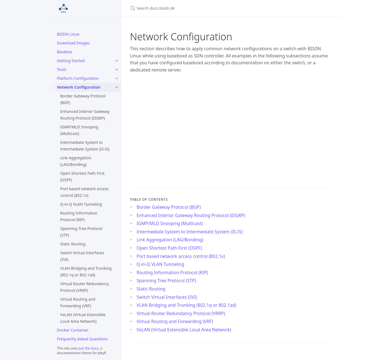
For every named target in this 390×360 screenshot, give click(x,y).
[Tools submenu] (116, 69)
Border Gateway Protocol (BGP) (83, 99)
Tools (61, 69)
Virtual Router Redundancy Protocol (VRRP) (84, 287)
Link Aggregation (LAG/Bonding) (76, 161)
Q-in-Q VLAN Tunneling (81, 204)
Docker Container (73, 330)
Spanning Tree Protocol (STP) (81, 232)
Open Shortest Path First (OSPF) (82, 176)
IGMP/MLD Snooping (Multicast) (79, 130)
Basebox (64, 51)
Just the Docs (88, 348)
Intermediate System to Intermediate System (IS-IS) (85, 146)
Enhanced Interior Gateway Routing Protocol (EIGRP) (85, 115)
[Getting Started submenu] (116, 60)
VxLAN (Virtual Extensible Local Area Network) (83, 318)
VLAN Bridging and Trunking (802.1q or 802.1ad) (86, 271)
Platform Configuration (78, 78)
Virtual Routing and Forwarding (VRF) (77, 302)
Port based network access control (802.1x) (84, 192)
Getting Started (71, 60)
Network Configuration (79, 87)
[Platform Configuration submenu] (116, 78)
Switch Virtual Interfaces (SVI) (82, 256)
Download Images (73, 43)
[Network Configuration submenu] (116, 87)
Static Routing (72, 244)
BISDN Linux (68, 34)
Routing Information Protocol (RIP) (79, 216)
